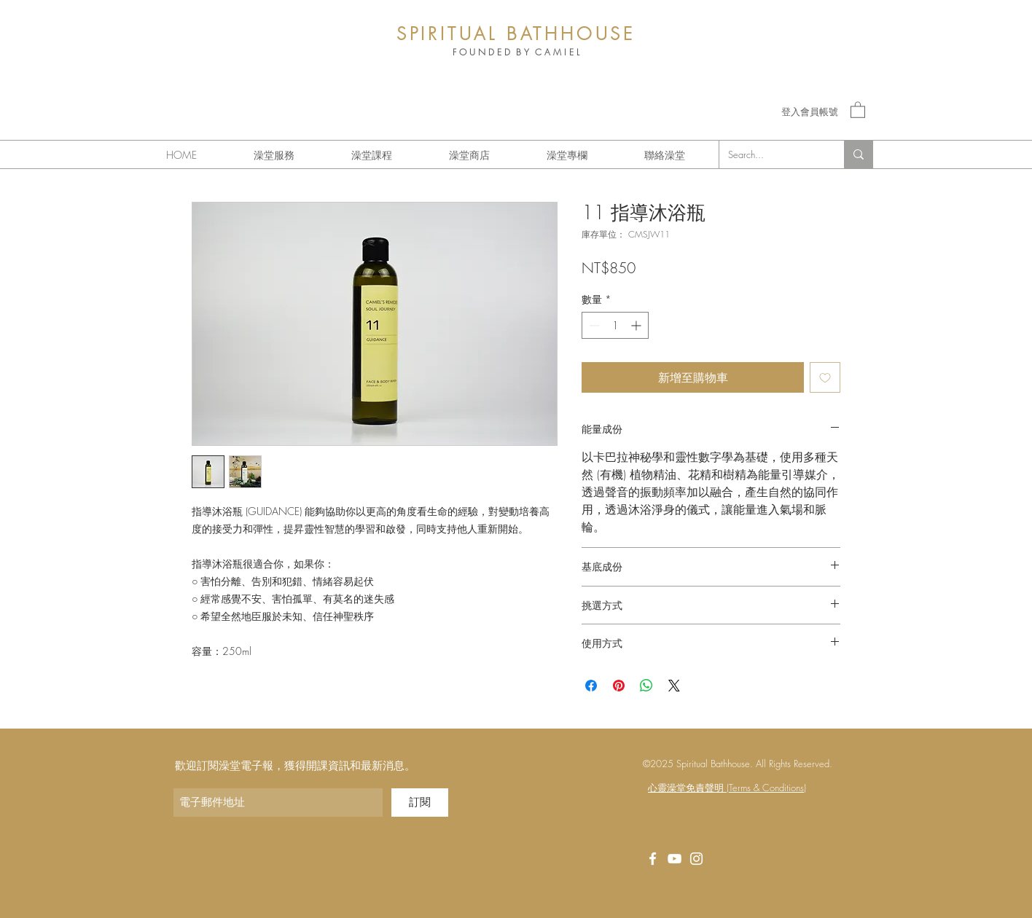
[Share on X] (674, 685)
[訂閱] (419, 802)
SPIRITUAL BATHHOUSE (516, 33)
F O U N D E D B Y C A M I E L (516, 52)
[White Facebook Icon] (652, 858)
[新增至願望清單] (825, 377)
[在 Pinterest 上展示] (619, 685)
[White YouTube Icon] (674, 858)
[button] (858, 109)
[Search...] (770, 154)
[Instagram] (696, 858)
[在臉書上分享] (591, 685)
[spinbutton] (615, 325)
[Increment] (637, 325)
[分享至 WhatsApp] (646, 685)
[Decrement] (593, 325)
